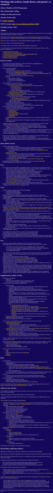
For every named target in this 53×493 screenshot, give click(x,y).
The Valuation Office (10, 328)
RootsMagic (12, 404)
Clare (14, 315)
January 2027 (40, 158)
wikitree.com (9, 429)
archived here (26, 352)
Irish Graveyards (12, 111)
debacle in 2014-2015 (13, 123)
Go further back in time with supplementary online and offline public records (20, 54)
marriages (24, 311)
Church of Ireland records (11, 316)
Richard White (12, 476)
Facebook (46, 150)
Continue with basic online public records (12, 52)
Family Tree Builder (26, 404)
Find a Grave (12, 116)
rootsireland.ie (15, 306)
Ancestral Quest (23, 402)
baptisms (20, 311)
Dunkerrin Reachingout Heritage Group (17, 91)
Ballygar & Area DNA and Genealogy (9, 385)
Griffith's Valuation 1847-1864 (13, 323)
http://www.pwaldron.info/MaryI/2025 (25, 24)
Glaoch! (2, 40)
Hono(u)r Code (17, 432)
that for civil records (41, 307)
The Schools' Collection (19, 70)
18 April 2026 (31, 158)
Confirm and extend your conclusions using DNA (14, 55)
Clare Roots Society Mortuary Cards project (20, 85)
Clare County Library (16, 89)
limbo (36, 260)
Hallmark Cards (19, 259)
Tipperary (8, 353)
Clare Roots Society (16, 86)
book (43, 91)
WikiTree (39, 150)
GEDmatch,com (40, 368)
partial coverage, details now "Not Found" (21, 308)
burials (30, 311)
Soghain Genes (23, 385)
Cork (7, 351)
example (39, 451)
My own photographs (13, 333)
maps (15, 180)
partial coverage (34, 306)
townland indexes (13, 178)
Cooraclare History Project (18, 43)
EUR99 (36, 365)
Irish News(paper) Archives (18, 97)
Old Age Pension (24, 257)
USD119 (35, 381)
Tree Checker (12, 426)
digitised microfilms (16, 305)
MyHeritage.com (33, 367)
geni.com (8, 441)
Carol (44, 220)
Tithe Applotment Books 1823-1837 (14, 322)
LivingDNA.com (48, 368)
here (28, 97)
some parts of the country (39, 161)
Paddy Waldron (8, 21)
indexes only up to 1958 (11, 152)
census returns (12, 181)
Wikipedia (5, 405)
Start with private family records (10, 51)
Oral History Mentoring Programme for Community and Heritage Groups (32, 73)
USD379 (43, 376)
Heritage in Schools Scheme (17, 37)
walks (23, 45)
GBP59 (20, 365)
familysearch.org (10, 436)
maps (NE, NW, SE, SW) (17, 182)
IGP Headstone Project (14, 112)
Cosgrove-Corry (39, 473)
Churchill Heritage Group (14, 93)
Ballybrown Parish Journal (16, 94)
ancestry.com (14, 310)
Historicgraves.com (13, 110)
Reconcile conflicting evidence (10, 57)
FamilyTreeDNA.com (42, 367)
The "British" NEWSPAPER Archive (20, 99)
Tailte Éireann (36, 328)
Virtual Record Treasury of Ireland (13, 341)
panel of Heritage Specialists (35, 37)
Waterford (8, 355)
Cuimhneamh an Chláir (19, 72)
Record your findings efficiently (10, 56)
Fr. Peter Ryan (48, 473)
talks (28, 45)
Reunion (18, 404)
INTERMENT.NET (13, 115)
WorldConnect (19, 415)
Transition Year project (22, 384)
